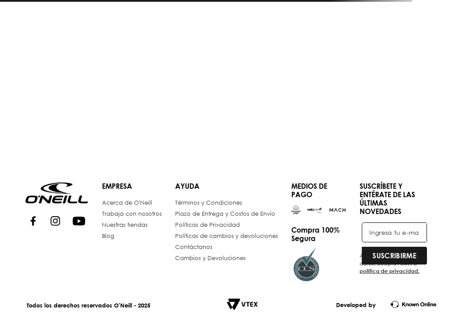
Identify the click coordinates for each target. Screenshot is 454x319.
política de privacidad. (389, 270)
